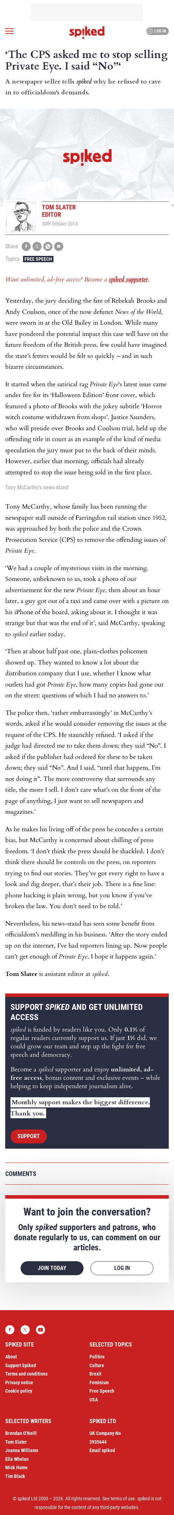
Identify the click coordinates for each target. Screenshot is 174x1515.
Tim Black (15, 1476)
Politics (96, 1356)
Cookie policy (18, 1391)
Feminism (99, 1382)
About (11, 1356)
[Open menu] (9, 31)
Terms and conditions (26, 1374)
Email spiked (102, 1450)
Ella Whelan (17, 1459)
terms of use (123, 1498)
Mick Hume (16, 1467)
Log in (156, 31)
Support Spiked (20, 1365)
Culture (96, 1365)
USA (93, 1399)
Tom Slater (16, 1442)
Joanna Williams (21, 1450)
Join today (52, 1268)
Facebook (9, 1329)
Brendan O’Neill (21, 1433)
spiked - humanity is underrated (87, 32)
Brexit (95, 1374)
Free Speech (38, 259)
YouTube (40, 1329)
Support (28, 1136)
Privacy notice (19, 1382)
